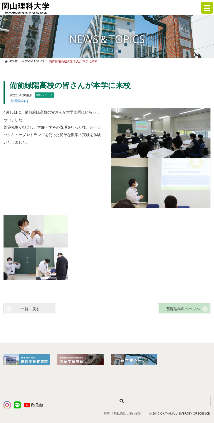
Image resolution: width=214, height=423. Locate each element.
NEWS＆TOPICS (33, 61)
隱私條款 (120, 413)
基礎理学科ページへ (183, 308)
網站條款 (135, 413)
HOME (13, 61)
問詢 (107, 413)
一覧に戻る (30, 308)
